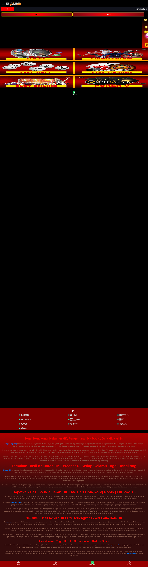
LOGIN (109, 14)
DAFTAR (37, 14)
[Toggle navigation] (3, 3)
